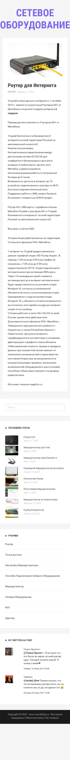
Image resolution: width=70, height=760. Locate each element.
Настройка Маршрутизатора (21, 565)
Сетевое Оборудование (18, 597)
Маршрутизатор (14, 586)
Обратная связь (34, 717)
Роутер (12, 92)
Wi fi (7, 607)
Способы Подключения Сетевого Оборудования (32, 575)
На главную (52, 717)
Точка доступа (13, 554)
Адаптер (10, 618)
